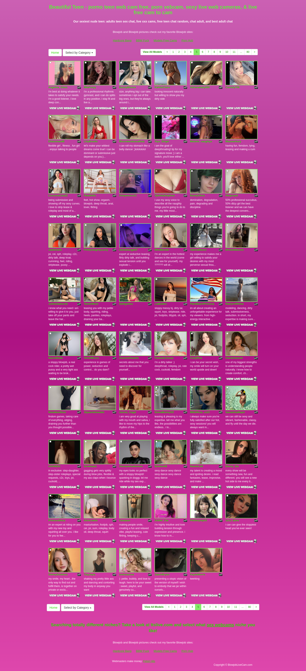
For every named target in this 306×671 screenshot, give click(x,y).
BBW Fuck (142, 40)
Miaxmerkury (233, 141)
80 (247, 51)
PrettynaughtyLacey (96, 249)
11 (234, 51)
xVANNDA (54, 466)
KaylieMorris (197, 574)
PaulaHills (90, 195)
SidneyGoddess (58, 574)
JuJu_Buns (232, 520)
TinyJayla (89, 574)
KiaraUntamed (234, 357)
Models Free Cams (165, 40)
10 (226, 51)
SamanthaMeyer (235, 412)
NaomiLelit (196, 466)
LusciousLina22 (58, 195)
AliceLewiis (91, 520)
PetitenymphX (198, 520)
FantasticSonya (163, 357)
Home (55, 52)
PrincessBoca (56, 520)
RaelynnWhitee (234, 303)
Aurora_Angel (127, 412)
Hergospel (231, 195)
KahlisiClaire (162, 87)
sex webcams (220, 624)
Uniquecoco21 (128, 195)
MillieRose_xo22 (200, 412)
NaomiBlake (55, 357)
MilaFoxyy (90, 87)
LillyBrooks (91, 141)
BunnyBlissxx (127, 87)
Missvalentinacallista (131, 141)
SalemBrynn (161, 574)
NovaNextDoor (57, 412)
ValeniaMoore (198, 249)
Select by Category (79, 52)
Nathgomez (126, 303)
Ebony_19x (232, 466)
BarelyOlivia (197, 195)
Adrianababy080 (200, 87)
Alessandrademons (131, 466)
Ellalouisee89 (56, 141)
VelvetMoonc (91, 357)
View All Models (152, 51)
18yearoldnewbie (94, 412)
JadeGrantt (55, 249)
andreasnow (126, 574)
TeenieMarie (91, 303)
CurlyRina (196, 357)
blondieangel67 (128, 249)
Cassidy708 (232, 87)
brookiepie (90, 466)
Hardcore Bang (122, 40)
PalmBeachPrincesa (202, 303)
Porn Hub (187, 40)
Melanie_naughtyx (201, 141)
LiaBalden (160, 303)
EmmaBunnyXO (164, 412)
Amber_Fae (161, 520)
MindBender (161, 249)
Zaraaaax (124, 520)
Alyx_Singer (161, 141)
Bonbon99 (160, 466)
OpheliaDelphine (164, 195)
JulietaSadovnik (58, 303)
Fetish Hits (149, 661)
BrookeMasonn (234, 249)
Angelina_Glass (58, 87)
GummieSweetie (129, 357)
